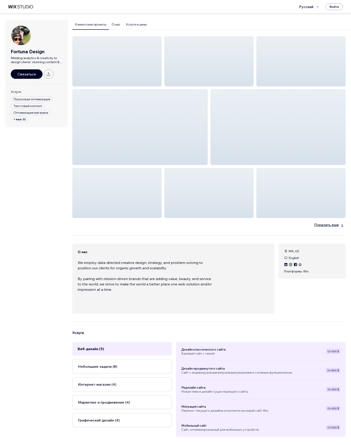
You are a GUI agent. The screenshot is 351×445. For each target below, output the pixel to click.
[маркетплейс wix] (20, 6)
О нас (116, 24)
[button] (117, 61)
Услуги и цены (136, 24)
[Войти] (334, 6)
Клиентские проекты (90, 24)
